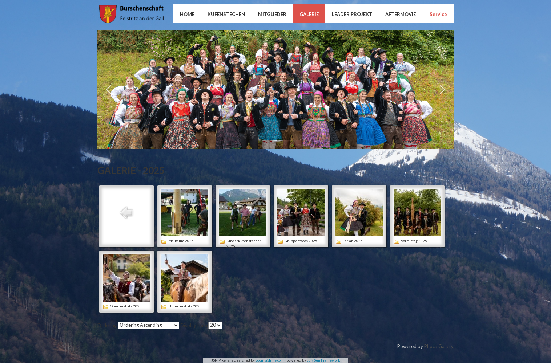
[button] (108, 89)
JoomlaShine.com (270, 360)
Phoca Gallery (439, 346)
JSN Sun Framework (323, 360)
